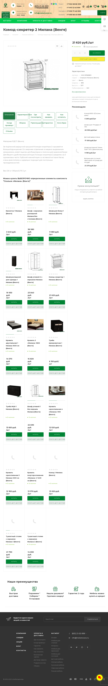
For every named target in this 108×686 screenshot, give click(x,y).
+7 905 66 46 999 (73, 14)
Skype (56, 4)
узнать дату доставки (14, 243)
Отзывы (85, 21)
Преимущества (36, 123)
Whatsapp (54, 4)
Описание (9, 115)
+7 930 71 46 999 (73, 11)
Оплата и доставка (42, 21)
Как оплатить (62, 116)
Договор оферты (40, 660)
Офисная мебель (57, 668)
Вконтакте (71, 647)
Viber (51, 4)
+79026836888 (41, 8)
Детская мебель (57, 659)
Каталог (7, 21)
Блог (73, 21)
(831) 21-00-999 (41, 6)
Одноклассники (87, 647)
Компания (22, 21)
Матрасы (54, 646)
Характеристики (22, 115)
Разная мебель (56, 671)
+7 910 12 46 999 (73, 7)
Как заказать (48, 116)
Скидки (61, 21)
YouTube (82, 647)
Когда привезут (9, 124)
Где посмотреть (36, 116)
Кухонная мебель (57, 665)
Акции (19, 642)
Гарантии (48, 123)
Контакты (100, 21)
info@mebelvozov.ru (43, 13)
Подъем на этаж (40, 663)
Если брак (61, 123)
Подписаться (92, 619)
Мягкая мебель (57, 662)
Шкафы (54, 637)
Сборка (22, 123)
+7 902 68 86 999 (73, 4)
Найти (102, 13)
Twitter (76, 647)
